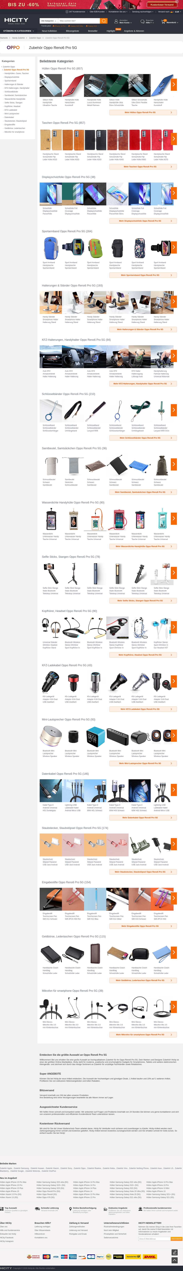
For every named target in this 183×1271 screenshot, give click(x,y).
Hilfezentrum (40, 1234)
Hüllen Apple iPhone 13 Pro (157, 1185)
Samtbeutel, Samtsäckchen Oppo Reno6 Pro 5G (71, 448)
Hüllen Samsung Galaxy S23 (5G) (50, 1188)
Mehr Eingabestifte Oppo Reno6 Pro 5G (147, 926)
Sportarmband (10, 81)
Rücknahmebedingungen (114, 1227)
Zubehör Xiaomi (52, 1168)
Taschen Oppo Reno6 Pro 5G (60, 122)
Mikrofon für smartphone (14, 132)
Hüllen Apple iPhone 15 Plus (11, 1188)
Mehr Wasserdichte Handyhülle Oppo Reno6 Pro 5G (144, 546)
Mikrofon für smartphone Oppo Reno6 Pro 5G (69, 990)
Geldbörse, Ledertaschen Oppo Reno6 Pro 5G (70, 936)
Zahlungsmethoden (77, 1227)
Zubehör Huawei (37, 1168)
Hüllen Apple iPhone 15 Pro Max (13, 1182)
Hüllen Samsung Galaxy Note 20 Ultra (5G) (127, 1191)
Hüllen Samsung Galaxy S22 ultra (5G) (125, 1182)
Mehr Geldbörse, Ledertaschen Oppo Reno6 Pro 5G (144, 980)
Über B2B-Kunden (97, 12)
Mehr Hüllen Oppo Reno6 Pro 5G (148, 112)
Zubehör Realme (94, 1168)
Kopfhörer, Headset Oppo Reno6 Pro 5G (66, 611)
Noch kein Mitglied (111, 1230)
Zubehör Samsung (21, 1168)
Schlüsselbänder (11, 92)
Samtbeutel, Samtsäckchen (16, 95)
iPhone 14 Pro (59, 26)
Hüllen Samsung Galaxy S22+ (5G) (124, 1185)
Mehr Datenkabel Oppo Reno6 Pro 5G (147, 817)
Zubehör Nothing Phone (139, 1168)
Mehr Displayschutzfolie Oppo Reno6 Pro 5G (145, 221)
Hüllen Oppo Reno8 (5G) (47, 1194)
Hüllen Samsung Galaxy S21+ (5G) (160, 1194)
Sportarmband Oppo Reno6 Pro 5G (63, 231)
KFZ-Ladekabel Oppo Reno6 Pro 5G (64, 665)
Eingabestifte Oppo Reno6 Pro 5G (63, 882)
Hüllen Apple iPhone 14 (82, 1191)
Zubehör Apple (6, 1168)
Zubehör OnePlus (49, 1171)
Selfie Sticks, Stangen (13, 103)
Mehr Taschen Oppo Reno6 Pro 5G (148, 166)
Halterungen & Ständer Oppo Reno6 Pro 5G (69, 285)
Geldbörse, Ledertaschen (15, 128)
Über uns (3, 1227)
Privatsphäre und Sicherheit (115, 1234)
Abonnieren (176, 1239)
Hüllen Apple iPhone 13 (155, 1191)
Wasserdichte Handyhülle (15, 99)
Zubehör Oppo (35, 38)
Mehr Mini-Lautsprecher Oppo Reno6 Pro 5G (145, 763)
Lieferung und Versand (78, 1230)
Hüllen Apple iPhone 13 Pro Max (159, 1182)
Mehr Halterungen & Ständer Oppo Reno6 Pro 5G (144, 329)
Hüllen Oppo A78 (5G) (46, 1197)
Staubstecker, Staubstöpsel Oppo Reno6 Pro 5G (71, 828)
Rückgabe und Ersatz (78, 1234)
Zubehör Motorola (32, 1171)
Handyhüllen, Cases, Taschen (17, 73)
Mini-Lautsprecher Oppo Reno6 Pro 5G (66, 719)
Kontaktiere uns (41, 1238)
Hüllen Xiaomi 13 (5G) (9, 1197)
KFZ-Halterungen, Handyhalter (17, 88)
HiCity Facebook (6, 1238)
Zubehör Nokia (109, 1168)
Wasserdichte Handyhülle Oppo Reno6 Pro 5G (70, 502)
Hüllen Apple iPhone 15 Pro (11, 1185)
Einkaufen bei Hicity (8, 1234)
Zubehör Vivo (122, 1168)
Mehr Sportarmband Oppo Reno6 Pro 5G (146, 275)
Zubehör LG (168, 1168)
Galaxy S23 (91, 26)
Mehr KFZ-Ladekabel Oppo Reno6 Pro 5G (147, 709)
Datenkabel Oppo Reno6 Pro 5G (62, 773)
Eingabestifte (10, 125)
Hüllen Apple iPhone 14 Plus (84, 1188)
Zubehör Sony (66, 1168)
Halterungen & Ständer (14, 84)
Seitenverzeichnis (111, 1238)
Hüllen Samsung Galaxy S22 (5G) (123, 1188)
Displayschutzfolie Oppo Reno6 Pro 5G (66, 177)
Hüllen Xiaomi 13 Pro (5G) (10, 1194)
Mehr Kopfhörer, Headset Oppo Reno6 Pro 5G (145, 655)
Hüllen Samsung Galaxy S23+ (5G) (51, 1185)
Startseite (4, 38)
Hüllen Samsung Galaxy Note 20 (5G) (125, 1194)
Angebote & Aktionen (134, 31)
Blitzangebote (72, 31)
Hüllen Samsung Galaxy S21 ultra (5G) (125, 1197)
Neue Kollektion (49, 31)
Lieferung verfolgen (42, 1227)
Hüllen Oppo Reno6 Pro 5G (58, 68)
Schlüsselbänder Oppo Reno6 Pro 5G (65, 394)
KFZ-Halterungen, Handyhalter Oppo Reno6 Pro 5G (73, 339)
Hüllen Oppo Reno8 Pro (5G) (48, 1191)
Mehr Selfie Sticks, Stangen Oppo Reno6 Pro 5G (145, 600)
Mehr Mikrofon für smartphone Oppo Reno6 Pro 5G (144, 1034)
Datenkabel (9, 117)
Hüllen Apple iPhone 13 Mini (157, 1188)
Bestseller (92, 31)
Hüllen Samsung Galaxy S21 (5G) (160, 1197)
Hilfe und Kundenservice (10, 1230)
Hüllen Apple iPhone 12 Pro (84, 1197)
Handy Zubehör (18, 38)
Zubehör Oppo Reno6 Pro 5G (16, 70)
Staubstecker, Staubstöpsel (16, 121)
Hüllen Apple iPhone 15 (9, 1191)
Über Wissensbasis (42, 1230)
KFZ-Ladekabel (11, 110)
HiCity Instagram (7, 1241)
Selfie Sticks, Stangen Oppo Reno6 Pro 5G (68, 556)
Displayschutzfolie (12, 77)
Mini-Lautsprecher (12, 114)
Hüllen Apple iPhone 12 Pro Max (86, 1194)
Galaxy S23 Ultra (75, 26)
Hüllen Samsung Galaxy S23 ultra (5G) (52, 1182)
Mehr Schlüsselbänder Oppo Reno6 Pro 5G (146, 438)
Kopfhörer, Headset (12, 106)
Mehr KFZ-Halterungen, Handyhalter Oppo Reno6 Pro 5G (142, 383)
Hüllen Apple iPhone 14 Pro (84, 1185)
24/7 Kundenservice (77, 12)
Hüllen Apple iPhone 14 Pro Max (86, 1182)
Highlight (111, 31)
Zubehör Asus (156, 1168)
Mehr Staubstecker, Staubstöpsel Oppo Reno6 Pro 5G (143, 872)
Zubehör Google (17, 1171)
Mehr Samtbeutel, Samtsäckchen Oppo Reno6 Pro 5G (143, 492)
